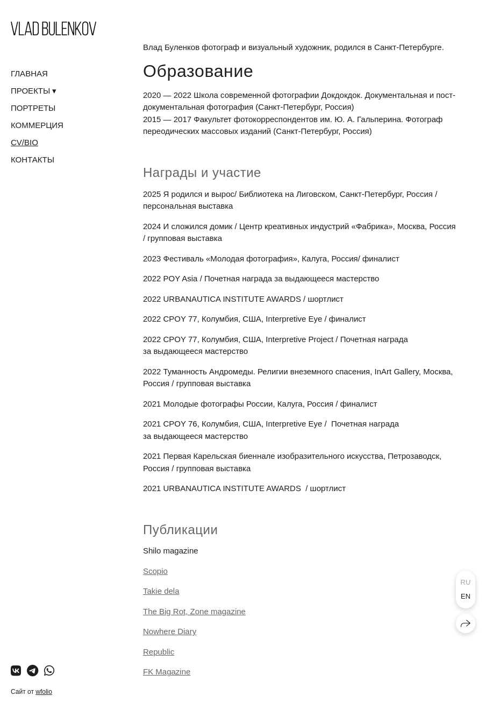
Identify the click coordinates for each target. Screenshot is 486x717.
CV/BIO (24, 142)
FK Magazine (166, 671)
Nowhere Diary (169, 631)
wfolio (43, 691)
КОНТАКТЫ (32, 159)
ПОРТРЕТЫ (33, 107)
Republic (158, 651)
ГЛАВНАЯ (29, 73)
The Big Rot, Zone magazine (194, 611)
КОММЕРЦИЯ (37, 125)
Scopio (155, 571)
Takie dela (161, 590)
